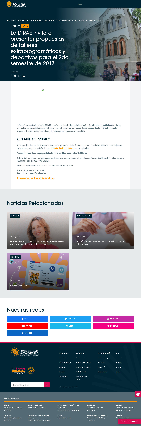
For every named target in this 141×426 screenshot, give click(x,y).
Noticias (14, 21)
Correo (101, 367)
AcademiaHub (119, 367)
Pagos (117, 353)
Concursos (118, 362)
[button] (138, 394)
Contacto (117, 372)
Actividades (63, 376)
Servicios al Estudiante (83, 367)
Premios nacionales (82, 358)
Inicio (8, 21)
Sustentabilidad (81, 372)
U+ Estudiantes (104, 353)
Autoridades (63, 358)
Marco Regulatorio (65, 362)
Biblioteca (101, 362)
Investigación (80, 353)
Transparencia (103, 372)
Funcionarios (119, 358)
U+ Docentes (103, 358)
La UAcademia (63, 353)
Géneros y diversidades (83, 362)
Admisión (62, 367)
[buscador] (27, 384)
